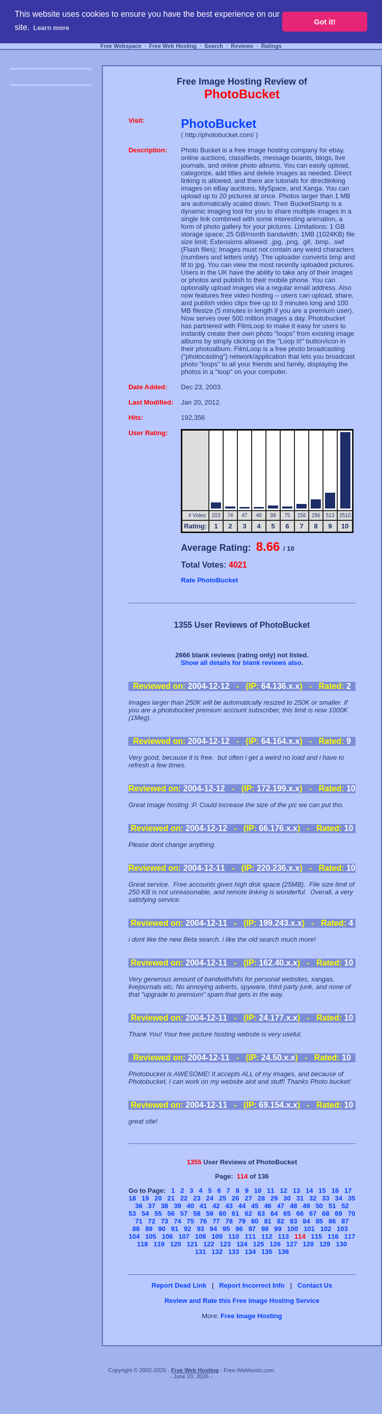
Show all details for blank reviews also (241, 662)
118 (142, 1244)
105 (150, 1236)
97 (252, 1229)
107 (183, 1236)
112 (266, 1236)
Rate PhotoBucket (209, 580)
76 (203, 1221)
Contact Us (315, 1285)
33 (325, 1198)
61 (235, 1213)
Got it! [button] (325, 22)
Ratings (271, 46)
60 (222, 1213)
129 (325, 1244)
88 (136, 1229)
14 (309, 1190)
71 (138, 1221)
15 (321, 1190)
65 (286, 1213)
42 (216, 1206)
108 (200, 1236)
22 (183, 1198)
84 (306, 1221)
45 (254, 1206)
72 (151, 1221)
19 (145, 1198)
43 (228, 1206)
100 (292, 1229)
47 (280, 1206)
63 (261, 1213)
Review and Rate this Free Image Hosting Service (242, 1300)
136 (283, 1252)
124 (242, 1244)
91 (174, 1229)
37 (151, 1206)
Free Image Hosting (251, 1316)
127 (291, 1244)
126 (275, 1244)
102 (326, 1229)
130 (341, 1244)
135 (266, 1252)
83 (293, 1221)
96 (238, 1229)
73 (164, 1221)
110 (233, 1236)
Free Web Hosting (173, 46)
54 (145, 1213)
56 (171, 1213)
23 (196, 1198)
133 (233, 1252)
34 (338, 1198)
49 (306, 1206)
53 (132, 1213)
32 (312, 1198)
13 (296, 1190)
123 (225, 1244)
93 (200, 1229)
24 (209, 1198)
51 (332, 1206)
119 (159, 1244)
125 (258, 1244)
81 (267, 1221)
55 (157, 1213)
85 (319, 1221)
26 (235, 1198)
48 (293, 1206)
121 (192, 1244)
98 (264, 1229)
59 (209, 1213)
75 (190, 1221)
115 (316, 1236)
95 (226, 1229)
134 (250, 1252)
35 (351, 1198)
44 (241, 1206)
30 (286, 1198)
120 (175, 1244)
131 (200, 1252)
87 (344, 1221)
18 (132, 1198)
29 (274, 1198)
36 (138, 1206)
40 (190, 1206)
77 (216, 1221)
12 (283, 1190)
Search (214, 46)
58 (196, 1213)
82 (280, 1221)
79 (241, 1221)
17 (347, 1190)
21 (171, 1198)
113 (283, 1236)
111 (250, 1236)
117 (350, 1236)
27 (248, 1198)
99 (277, 1229)
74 (177, 1221)
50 (319, 1206)
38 (164, 1206)
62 (248, 1213)
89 (148, 1229)
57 (183, 1213)
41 (203, 1206)
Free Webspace (121, 46)
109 (217, 1236)
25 (222, 1198)
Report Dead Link (179, 1285)
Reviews (242, 46)
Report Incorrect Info (252, 1285)
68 (325, 1213)
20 (157, 1198)
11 (270, 1190)
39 (177, 1206)
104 (134, 1236)
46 (267, 1206)
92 (187, 1229)
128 (308, 1244)
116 (333, 1236)
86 (332, 1221)
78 (228, 1221)
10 (257, 1190)
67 (312, 1213)
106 (167, 1236)
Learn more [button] (51, 28)
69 (338, 1213)
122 (208, 1244)
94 (213, 1229)
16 (335, 1190)
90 (161, 1229)
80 (254, 1221)
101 (309, 1229)
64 (274, 1213)
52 (344, 1206)
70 (351, 1213)
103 (342, 1229)
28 (261, 1198)
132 (217, 1252)
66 (300, 1213)
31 (300, 1198)
